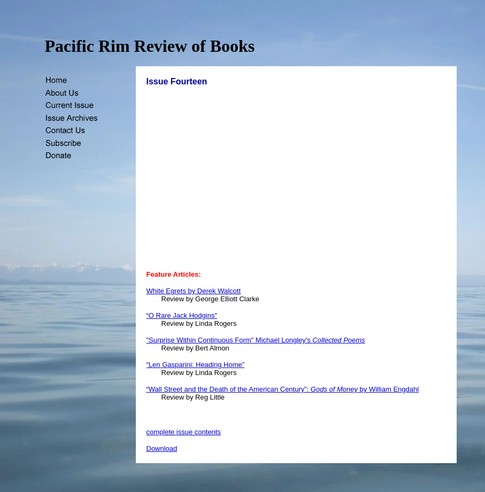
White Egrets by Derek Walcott (194, 291)
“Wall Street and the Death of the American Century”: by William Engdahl (283, 389)
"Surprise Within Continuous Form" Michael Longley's (256, 340)
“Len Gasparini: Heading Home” (196, 365)
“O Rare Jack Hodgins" (182, 315)
